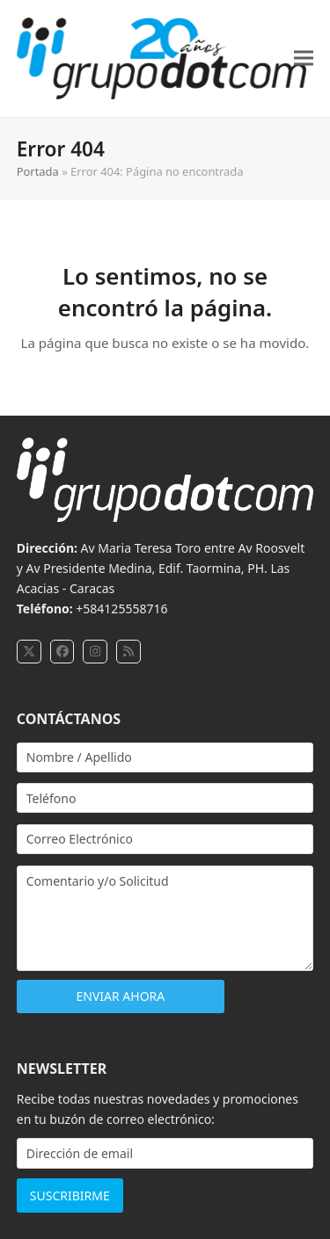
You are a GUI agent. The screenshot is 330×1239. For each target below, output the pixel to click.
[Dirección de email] (165, 1153)
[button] (303, 58)
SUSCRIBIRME (70, 1195)
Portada (38, 171)
